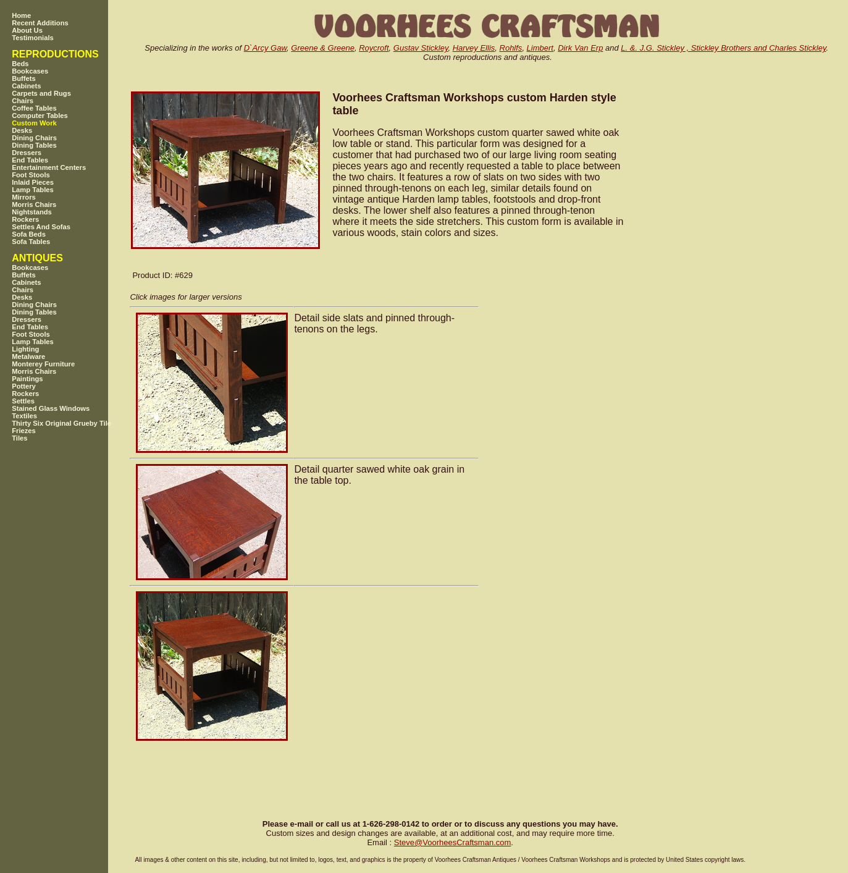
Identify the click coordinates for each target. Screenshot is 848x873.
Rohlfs (511, 48)
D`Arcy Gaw (265, 48)
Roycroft (373, 48)
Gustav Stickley (420, 48)
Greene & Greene (323, 48)
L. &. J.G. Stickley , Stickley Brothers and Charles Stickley (723, 48)
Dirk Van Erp (580, 48)
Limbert (540, 48)
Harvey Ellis (474, 48)
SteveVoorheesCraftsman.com (452, 842)
